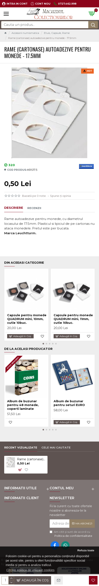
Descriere (13, 208)
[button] (43, 343)
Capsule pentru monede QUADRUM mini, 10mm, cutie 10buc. (26, 319)
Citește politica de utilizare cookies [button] (30, 570)
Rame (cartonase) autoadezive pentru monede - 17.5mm (31, 459)
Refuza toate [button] (85, 550)
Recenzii (34, 208)
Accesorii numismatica (25, 32)
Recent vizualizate (20, 447)
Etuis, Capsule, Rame (57, 32)
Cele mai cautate (56, 447)
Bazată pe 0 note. (34, 195)
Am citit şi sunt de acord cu (71, 534)
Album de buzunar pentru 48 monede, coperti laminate (23, 405)
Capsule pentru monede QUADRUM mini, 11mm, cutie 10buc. (73, 319)
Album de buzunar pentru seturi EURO (69, 403)
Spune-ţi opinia (60, 195)
